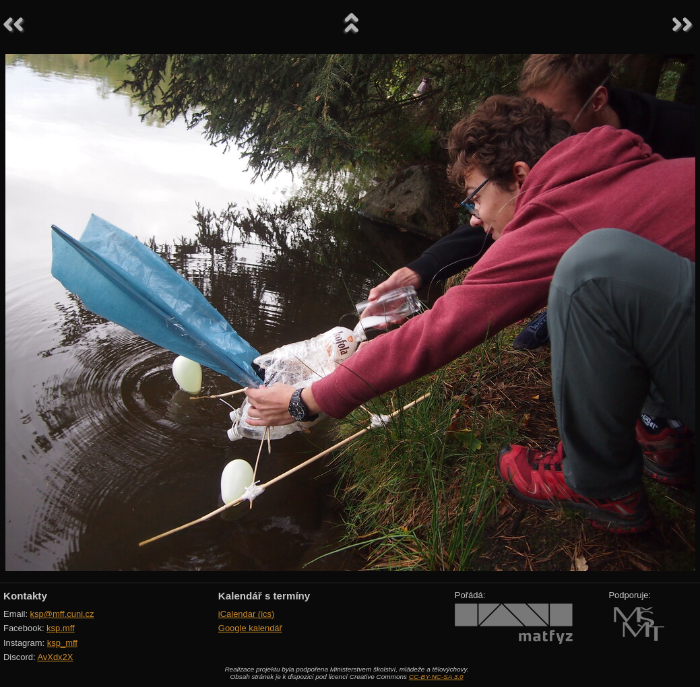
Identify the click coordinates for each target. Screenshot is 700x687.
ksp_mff (62, 643)
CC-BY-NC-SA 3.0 (436, 676)
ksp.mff (60, 628)
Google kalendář (250, 628)
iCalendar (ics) (246, 614)
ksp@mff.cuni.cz (62, 614)
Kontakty (25, 595)
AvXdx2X (55, 657)
